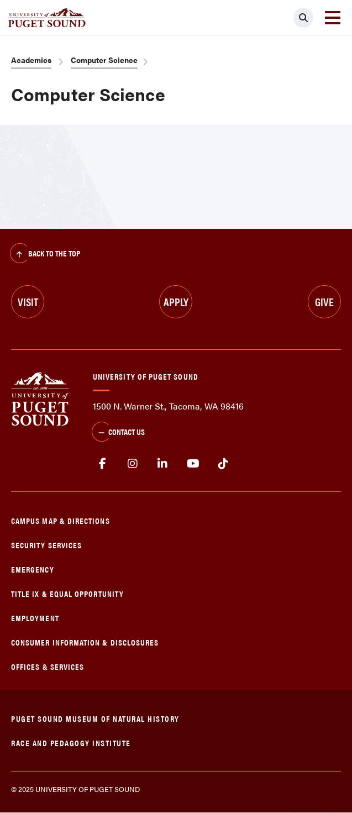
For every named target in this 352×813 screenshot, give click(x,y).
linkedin (162, 463)
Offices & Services (47, 666)
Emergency (32, 569)
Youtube (193, 463)
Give (324, 301)
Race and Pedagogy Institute (71, 742)
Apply (176, 301)
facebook (102, 463)
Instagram (133, 463)
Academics (31, 59)
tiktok (223, 463)
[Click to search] (303, 18)
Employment (35, 617)
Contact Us (118, 433)
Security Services (46, 544)
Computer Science (104, 59)
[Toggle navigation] (333, 18)
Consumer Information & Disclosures (85, 642)
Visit (28, 301)
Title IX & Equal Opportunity (67, 593)
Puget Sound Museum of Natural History (95, 718)
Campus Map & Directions (60, 520)
